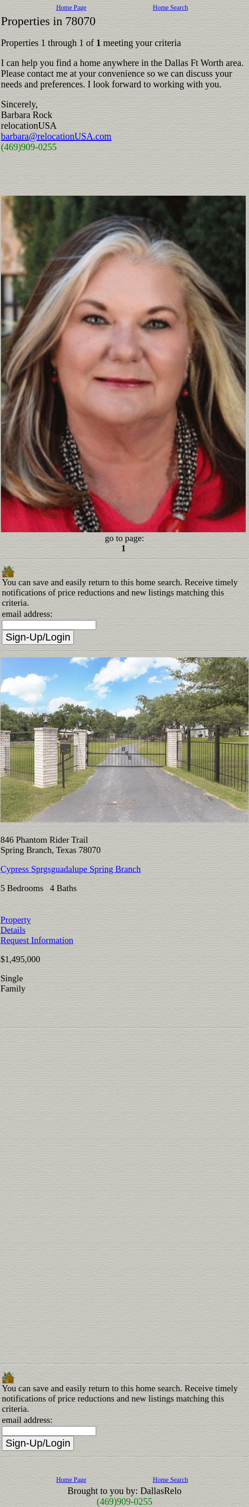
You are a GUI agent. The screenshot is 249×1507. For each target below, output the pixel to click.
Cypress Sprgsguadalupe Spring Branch (70, 869)
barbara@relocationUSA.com (56, 136)
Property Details (15, 925)
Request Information (36, 940)
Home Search (170, 7)
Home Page (71, 7)
